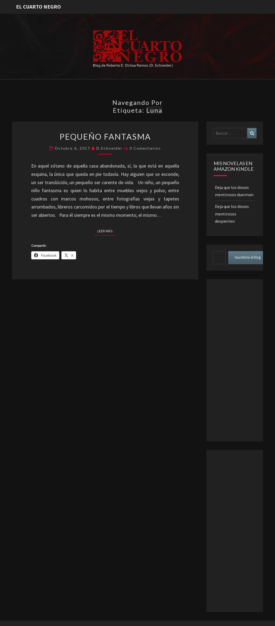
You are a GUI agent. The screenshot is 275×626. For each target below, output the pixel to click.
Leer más (106, 230)
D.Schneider (109, 148)
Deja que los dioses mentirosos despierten (232, 213)
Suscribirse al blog (248, 257)
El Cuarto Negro (38, 6)
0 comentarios (145, 148)
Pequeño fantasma (105, 136)
